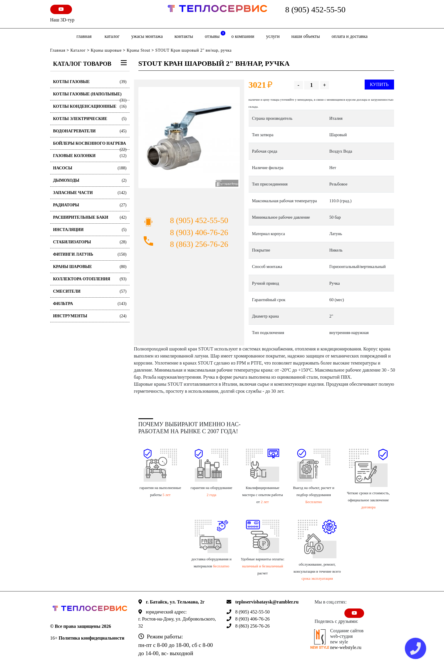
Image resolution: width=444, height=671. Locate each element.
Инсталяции (90, 230)
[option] (189, 137)
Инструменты (90, 316)
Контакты (184, 36)
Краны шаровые (106, 50)
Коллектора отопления (90, 279)
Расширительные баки (90, 217)
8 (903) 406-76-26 (199, 232)
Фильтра (90, 304)
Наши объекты (305, 36)
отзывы (215, 35)
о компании (242, 36)
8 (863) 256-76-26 (199, 244)
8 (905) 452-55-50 (315, 9)
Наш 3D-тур (62, 19)
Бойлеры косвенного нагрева (90, 145)
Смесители (90, 291)
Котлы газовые (90, 82)
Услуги (272, 36)
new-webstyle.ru (345, 647)
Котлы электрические (90, 119)
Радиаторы (90, 205)
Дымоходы (90, 180)
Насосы (90, 168)
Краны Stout (138, 50)
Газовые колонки (90, 156)
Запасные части (90, 193)
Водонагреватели (90, 131)
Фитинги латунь (90, 254)
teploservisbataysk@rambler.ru (267, 601)
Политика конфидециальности (92, 637)
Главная (83, 36)
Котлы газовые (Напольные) (90, 96)
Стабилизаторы (90, 242)
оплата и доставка (350, 36)
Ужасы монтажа (147, 36)
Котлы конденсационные (90, 106)
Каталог (112, 36)
